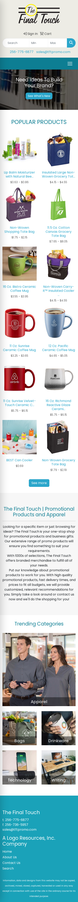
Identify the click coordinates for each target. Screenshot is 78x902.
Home (7, 851)
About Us (9, 857)
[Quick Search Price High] (57, 43)
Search (8, 868)
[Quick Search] (15, 43)
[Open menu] (70, 64)
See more (39, 483)
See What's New (39, 96)
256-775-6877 (21, 52)
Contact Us (11, 862)
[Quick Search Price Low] (38, 43)
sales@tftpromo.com (53, 52)
